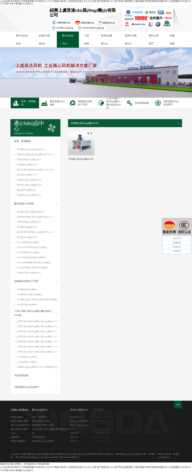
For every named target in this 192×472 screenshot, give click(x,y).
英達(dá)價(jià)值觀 (21, 421)
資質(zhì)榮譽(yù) (131, 39)
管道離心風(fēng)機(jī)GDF (24, 180)
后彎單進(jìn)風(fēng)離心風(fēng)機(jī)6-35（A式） (34, 331)
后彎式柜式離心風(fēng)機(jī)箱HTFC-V (30, 154)
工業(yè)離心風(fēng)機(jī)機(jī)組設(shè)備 (28, 313)
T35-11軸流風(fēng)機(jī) (23, 242)
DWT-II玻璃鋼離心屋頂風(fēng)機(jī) (29, 262)
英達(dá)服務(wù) (106, 39)
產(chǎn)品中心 (67, 39)
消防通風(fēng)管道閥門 (22, 387)
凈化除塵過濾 (16, 375)
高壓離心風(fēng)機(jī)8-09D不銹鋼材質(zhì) (32, 367)
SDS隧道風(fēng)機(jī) (22, 289)
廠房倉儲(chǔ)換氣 (19, 203)
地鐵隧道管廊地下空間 (21, 281)
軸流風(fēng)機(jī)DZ (21, 190)
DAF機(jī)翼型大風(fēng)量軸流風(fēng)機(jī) (32, 299)
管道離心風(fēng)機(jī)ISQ (24, 195)
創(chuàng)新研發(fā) (22, 425)
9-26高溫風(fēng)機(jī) (22, 357)
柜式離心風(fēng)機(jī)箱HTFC (26, 149)
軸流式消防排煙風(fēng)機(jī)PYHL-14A (30, 170)
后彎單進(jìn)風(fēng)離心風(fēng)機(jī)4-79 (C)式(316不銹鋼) (34, 321)
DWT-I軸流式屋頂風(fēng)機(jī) (26, 257)
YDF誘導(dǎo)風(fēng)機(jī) (24, 294)
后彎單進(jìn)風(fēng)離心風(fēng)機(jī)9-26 (32, 352)
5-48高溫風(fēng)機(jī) (22, 362)
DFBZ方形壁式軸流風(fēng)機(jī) (27, 247)
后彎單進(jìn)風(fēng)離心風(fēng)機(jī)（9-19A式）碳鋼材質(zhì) (34, 336)
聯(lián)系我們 (154, 39)
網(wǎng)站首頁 (22, 39)
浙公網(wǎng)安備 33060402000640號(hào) (60, 457)
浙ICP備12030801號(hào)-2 (27, 457)
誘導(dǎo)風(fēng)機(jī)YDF (24, 185)
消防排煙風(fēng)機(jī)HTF (24, 159)
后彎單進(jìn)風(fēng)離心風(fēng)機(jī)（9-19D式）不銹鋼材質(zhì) (34, 347)
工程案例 (86, 39)
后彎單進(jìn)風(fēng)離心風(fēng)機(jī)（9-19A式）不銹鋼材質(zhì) (34, 341)
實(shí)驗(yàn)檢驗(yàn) (21, 431)
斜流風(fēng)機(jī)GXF (22, 175)
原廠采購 (172, 39)
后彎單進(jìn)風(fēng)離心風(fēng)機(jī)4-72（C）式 (34, 326)
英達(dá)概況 (19, 417)
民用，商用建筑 (17, 141)
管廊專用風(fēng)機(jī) (22, 304)
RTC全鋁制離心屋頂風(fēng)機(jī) (27, 267)
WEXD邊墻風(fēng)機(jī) (23, 252)
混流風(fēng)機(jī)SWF (22, 164)
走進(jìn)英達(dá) (44, 39)
